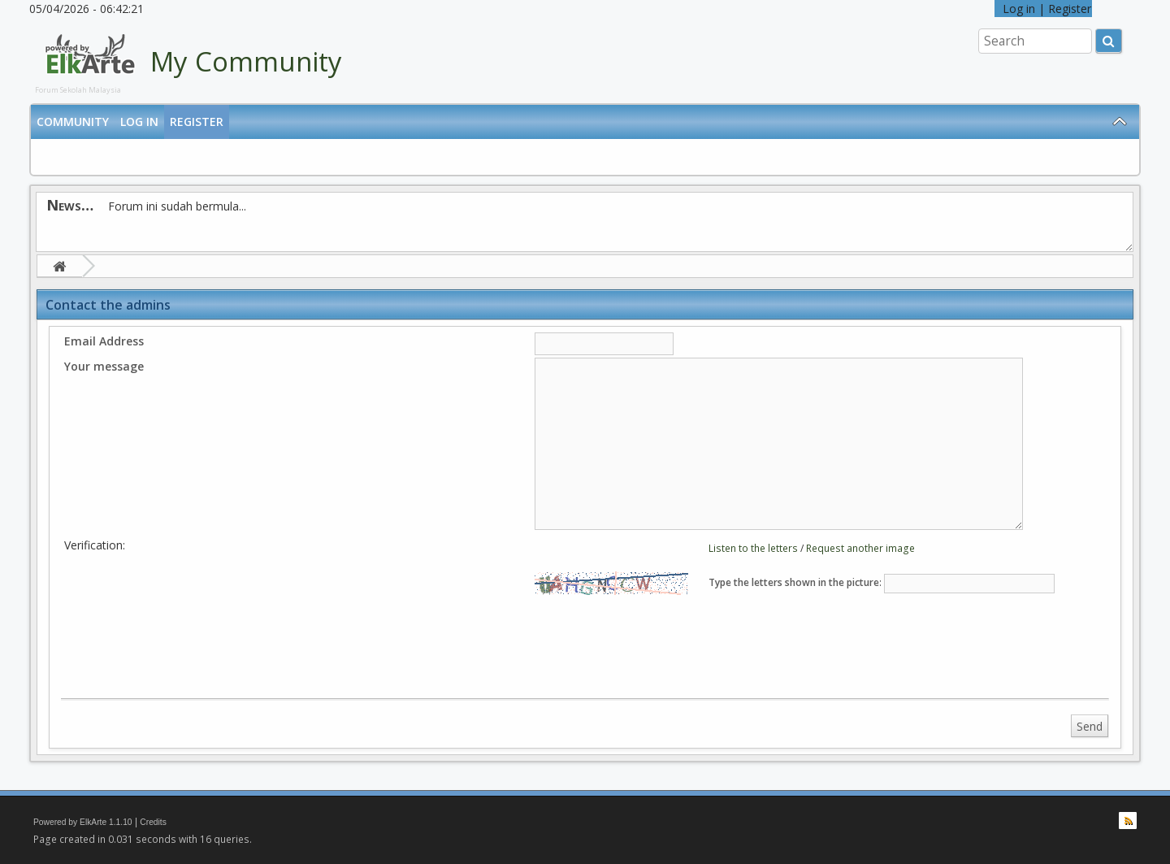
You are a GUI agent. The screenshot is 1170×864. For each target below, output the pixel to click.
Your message (104, 366)
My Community (246, 61)
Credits (153, 822)
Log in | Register (1043, 8)
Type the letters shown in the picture (793, 582)
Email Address (104, 341)
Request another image (860, 548)
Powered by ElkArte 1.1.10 (82, 822)
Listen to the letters (753, 548)
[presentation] (669, 643)
